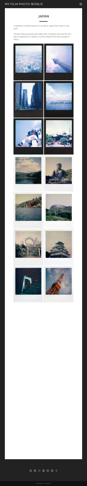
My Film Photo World (24, 4)
